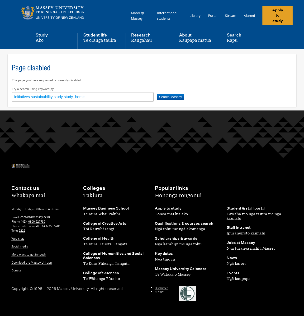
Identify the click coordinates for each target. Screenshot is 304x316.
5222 (22, 231)
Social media (19, 246)
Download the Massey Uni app (31, 263)
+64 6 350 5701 (50, 226)
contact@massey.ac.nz (35, 217)
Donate (16, 270)
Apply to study (277, 15)
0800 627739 (36, 222)
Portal (212, 15)
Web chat (17, 239)
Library (195, 15)
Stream (230, 15)
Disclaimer (161, 288)
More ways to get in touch (28, 254)
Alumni (249, 15)
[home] (52, 13)
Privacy (159, 291)
